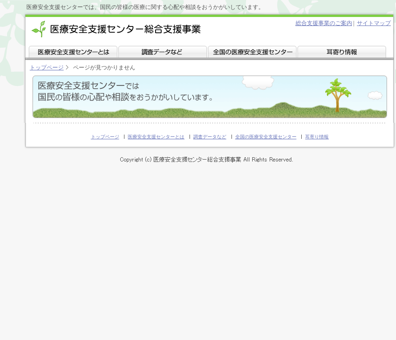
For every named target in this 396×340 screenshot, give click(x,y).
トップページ (47, 67)
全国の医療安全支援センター (266, 136)
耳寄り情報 (317, 136)
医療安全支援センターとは (156, 136)
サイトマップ (374, 23)
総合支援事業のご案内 (324, 23)
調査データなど (209, 136)
